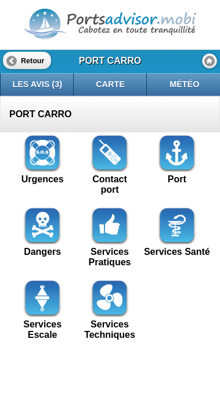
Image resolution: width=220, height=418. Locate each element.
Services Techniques (109, 324)
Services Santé (177, 246)
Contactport (110, 179)
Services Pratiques (110, 251)
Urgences (42, 174)
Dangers (42, 246)
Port (177, 174)
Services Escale (42, 324)
